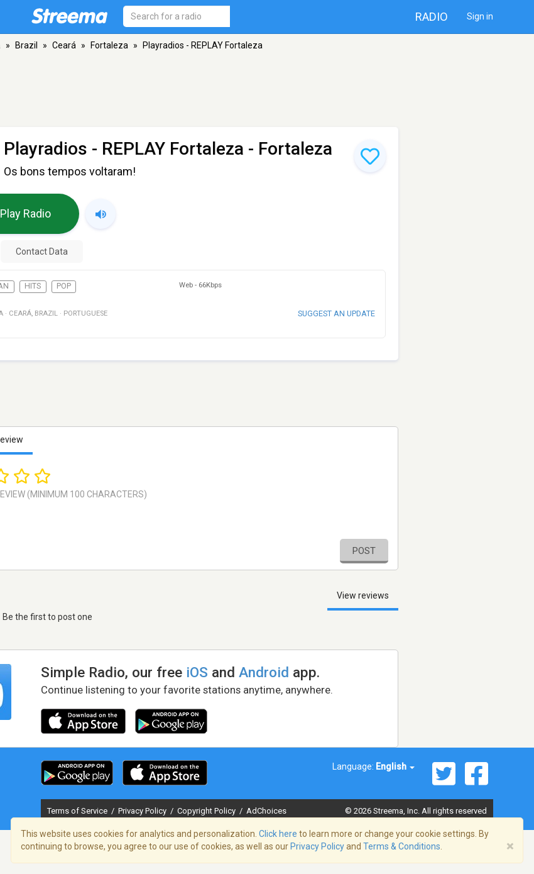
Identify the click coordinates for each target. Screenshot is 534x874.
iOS (197, 672)
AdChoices (266, 811)
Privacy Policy (143, 811)
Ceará (64, 45)
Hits (33, 286)
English (395, 766)
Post (364, 550)
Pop (64, 286)
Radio (431, 16)
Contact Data (42, 251)
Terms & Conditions (401, 846)
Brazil (26, 45)
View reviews (363, 595)
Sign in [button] (480, 16)
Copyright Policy (207, 811)
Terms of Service (78, 811)
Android (264, 672)
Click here (278, 834)
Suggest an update (336, 313)
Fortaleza (109, 45)
